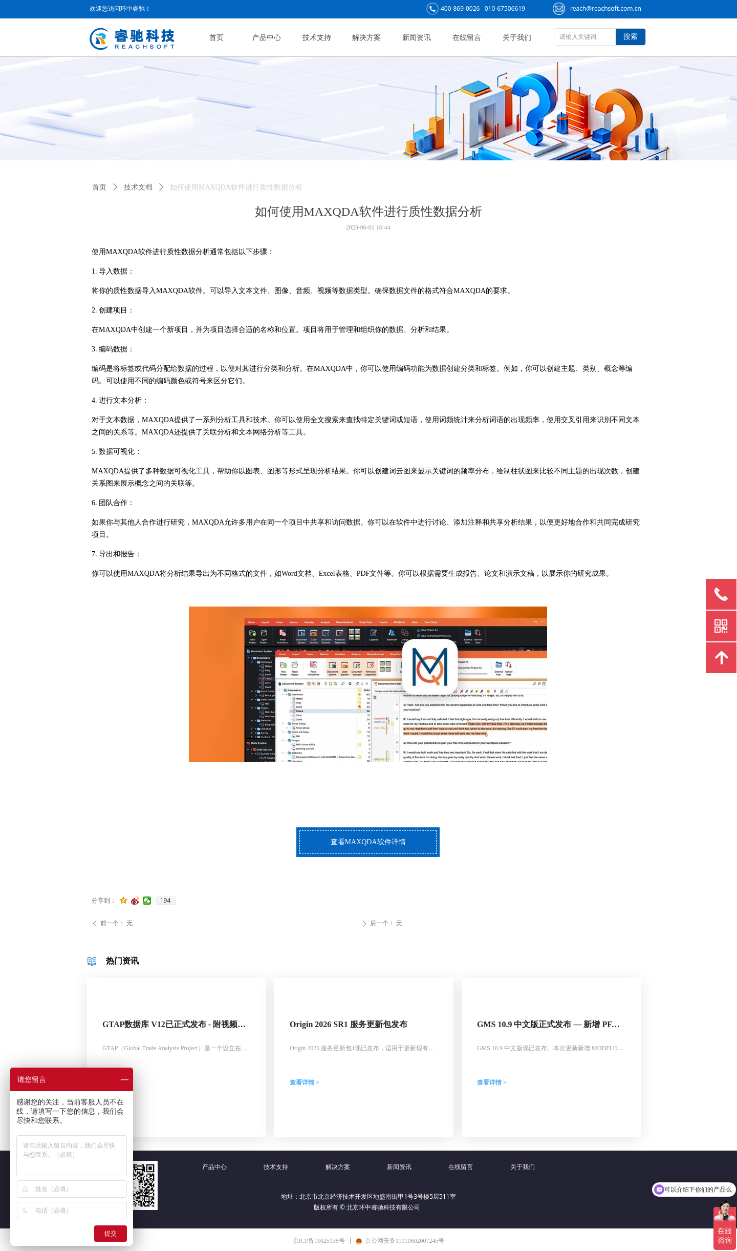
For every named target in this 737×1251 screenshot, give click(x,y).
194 (165, 900)
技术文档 (138, 187)
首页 (99, 187)
